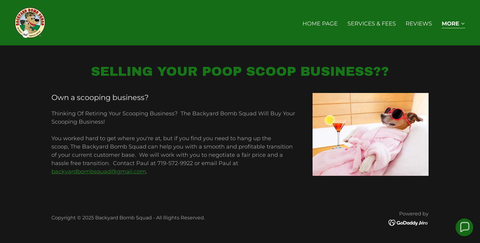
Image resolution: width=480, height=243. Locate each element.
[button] (453, 24)
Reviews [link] (419, 23)
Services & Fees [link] (371, 23)
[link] (30, 22)
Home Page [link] (320, 23)
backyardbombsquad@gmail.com (98, 171)
